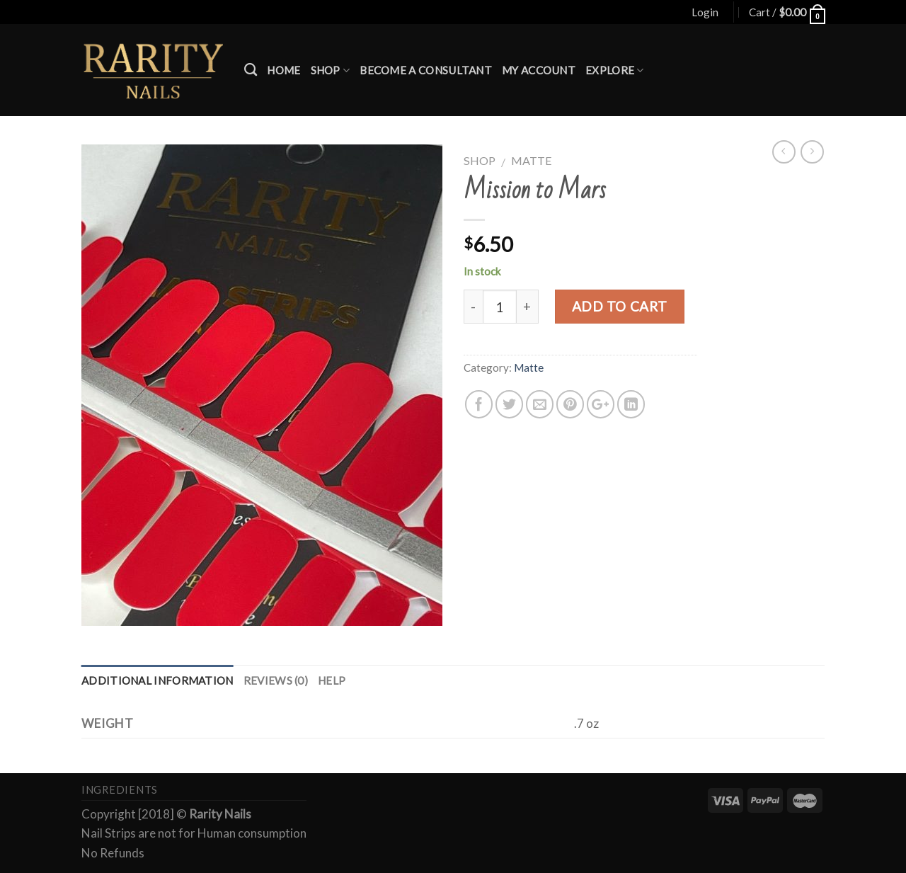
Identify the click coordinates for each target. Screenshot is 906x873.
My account (538, 70)
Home (283, 70)
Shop (330, 70)
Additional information (157, 680)
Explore (614, 70)
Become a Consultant (426, 70)
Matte (531, 160)
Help (331, 680)
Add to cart (619, 306)
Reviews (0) (275, 680)
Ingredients (119, 790)
